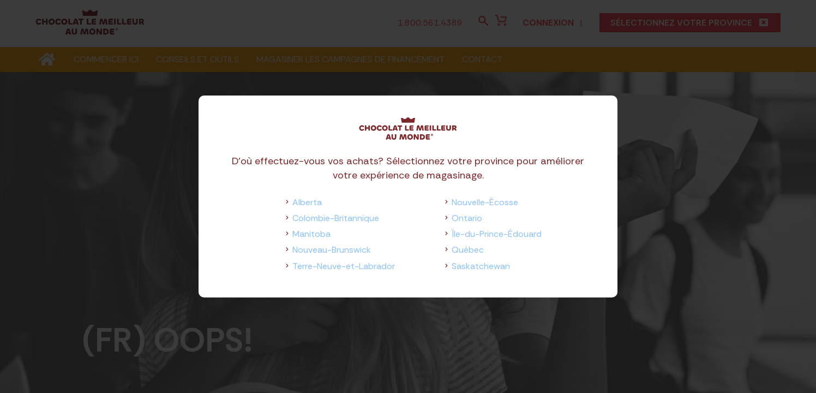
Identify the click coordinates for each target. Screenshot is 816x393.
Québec (468, 249)
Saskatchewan (481, 266)
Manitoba (311, 234)
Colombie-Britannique (335, 218)
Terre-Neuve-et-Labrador (343, 266)
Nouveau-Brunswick (331, 249)
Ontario (467, 218)
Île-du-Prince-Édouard (497, 234)
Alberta (307, 202)
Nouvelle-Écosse (485, 202)
